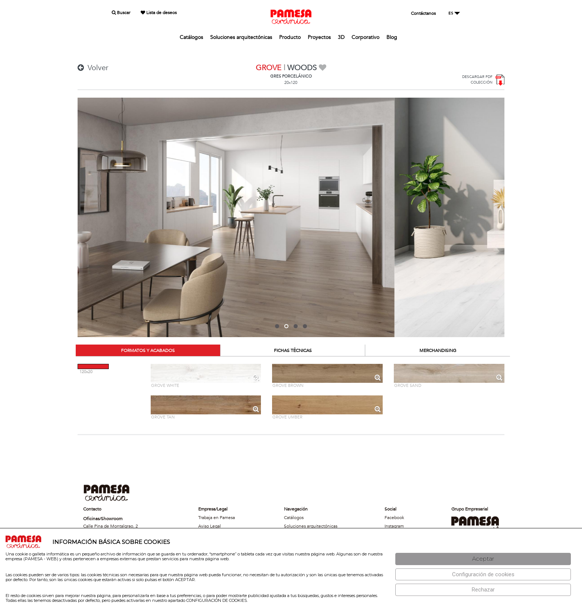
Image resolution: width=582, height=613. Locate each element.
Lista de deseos (159, 13)
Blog (391, 37)
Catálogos (191, 37)
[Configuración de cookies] (483, 574)
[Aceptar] (483, 559)
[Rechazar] (483, 590)
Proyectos (319, 37)
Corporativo (365, 37)
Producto (290, 37)
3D (341, 37)
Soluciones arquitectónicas (241, 37)
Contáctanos (423, 13)
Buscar (121, 13)
